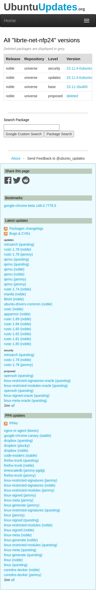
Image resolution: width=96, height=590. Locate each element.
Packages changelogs (26, 228)
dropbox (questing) (18, 441)
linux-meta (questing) (20, 550)
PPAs (13, 423)
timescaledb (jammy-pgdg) (24, 470)
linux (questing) (15, 565)
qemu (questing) (16, 259)
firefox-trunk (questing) (21, 460)
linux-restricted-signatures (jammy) (30, 480)
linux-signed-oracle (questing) (26, 396)
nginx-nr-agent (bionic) (21, 431)
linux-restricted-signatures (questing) (32, 510)
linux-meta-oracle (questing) (25, 401)
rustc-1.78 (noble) (17, 249)
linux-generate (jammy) (21, 505)
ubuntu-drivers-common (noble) (28, 304)
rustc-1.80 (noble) (17, 344)
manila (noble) (15, 294)
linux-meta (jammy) (18, 500)
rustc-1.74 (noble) (17, 289)
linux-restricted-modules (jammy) (29, 490)
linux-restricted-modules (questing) (30, 545)
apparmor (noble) (17, 314)
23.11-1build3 (77, 87)
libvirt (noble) (14, 299)
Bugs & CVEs (19, 233)
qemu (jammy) (15, 279)
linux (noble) (13, 560)
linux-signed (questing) (21, 520)
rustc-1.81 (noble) (17, 339)
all (13, 406)
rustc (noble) (13, 309)
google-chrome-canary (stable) (27, 436)
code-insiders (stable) (20, 455)
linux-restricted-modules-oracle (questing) (36, 386)
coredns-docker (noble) (22, 570)
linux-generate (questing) (23, 555)
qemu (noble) (14, 269)
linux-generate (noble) (21, 540)
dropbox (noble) (16, 451)
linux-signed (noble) (19, 530)
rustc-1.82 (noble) (17, 334)
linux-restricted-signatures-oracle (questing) (37, 381)
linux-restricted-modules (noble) (28, 525)
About (16, 158)
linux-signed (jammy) (20, 495)
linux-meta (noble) (18, 535)
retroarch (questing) (19, 244)
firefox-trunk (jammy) (20, 475)
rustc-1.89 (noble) (17, 319)
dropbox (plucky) (17, 446)
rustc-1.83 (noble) (17, 329)
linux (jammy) (14, 515)
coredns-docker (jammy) (22, 575)
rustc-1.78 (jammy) (18, 254)
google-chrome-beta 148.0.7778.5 (30, 206)
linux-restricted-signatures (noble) (29, 485)
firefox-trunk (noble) (19, 465)
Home (10, 20)
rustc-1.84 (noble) (17, 324)
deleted (72, 96)
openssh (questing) (18, 376)
